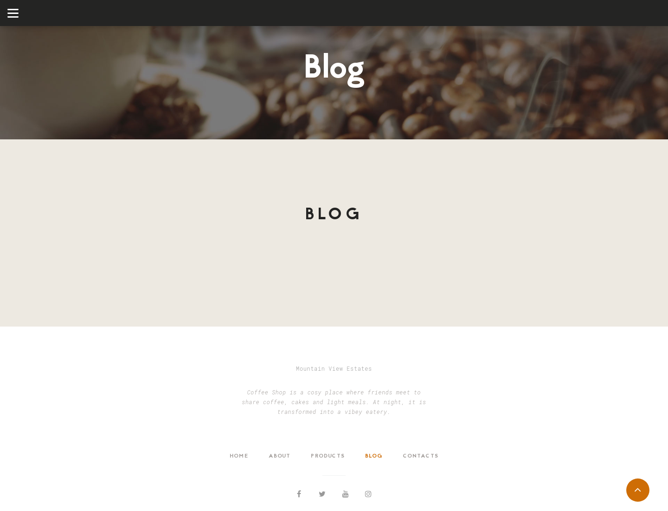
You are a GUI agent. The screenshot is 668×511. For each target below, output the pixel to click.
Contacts (420, 456)
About (280, 456)
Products (328, 456)
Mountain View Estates (334, 368)
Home (239, 456)
